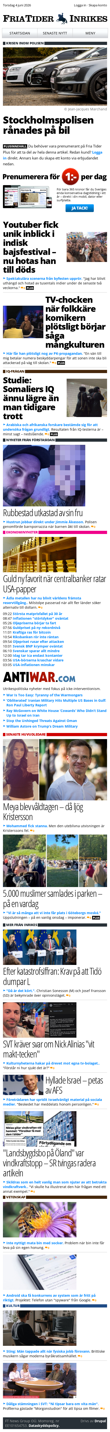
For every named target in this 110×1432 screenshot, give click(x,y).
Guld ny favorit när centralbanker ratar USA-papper (54, 583)
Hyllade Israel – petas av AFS (74, 1084)
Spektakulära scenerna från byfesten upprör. (44, 278)
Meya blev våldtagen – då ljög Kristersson (43, 811)
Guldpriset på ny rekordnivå (36, 627)
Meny (90, 33)
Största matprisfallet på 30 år (37, 613)
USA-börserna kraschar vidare (38, 660)
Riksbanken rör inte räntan (36, 637)
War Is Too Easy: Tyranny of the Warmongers (44, 695)
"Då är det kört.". (21, 990)
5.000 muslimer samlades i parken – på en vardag (52, 898)
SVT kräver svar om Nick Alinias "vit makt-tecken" (48, 1048)
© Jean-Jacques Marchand (85, 109)
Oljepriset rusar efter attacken (38, 641)
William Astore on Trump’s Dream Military (42, 726)
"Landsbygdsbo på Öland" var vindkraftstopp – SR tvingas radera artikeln (49, 1162)
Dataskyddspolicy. (44, 1425)
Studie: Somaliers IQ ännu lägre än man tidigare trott (31, 398)
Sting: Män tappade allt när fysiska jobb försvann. (48, 1351)
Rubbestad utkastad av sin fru (43, 512)
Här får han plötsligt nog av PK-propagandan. (44, 353)
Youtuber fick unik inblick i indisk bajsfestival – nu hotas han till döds (30, 247)
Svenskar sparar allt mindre (36, 650)
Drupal (100, 1421)
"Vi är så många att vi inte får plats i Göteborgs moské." (53, 912)
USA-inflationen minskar (34, 664)
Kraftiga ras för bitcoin (32, 632)
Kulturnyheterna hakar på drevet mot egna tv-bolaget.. (53, 1063)
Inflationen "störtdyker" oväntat (40, 618)
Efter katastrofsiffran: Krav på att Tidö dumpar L (52, 975)
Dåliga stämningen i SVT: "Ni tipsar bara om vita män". (52, 1403)
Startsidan (20, 33)
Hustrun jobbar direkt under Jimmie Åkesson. (45, 522)
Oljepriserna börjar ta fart (34, 623)
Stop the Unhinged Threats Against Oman (41, 720)
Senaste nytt (55, 33)
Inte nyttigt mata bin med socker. (35, 1243)
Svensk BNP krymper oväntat (38, 646)
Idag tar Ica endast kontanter (37, 655)
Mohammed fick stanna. (27, 826)
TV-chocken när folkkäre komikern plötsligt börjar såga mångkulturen (75, 321)
